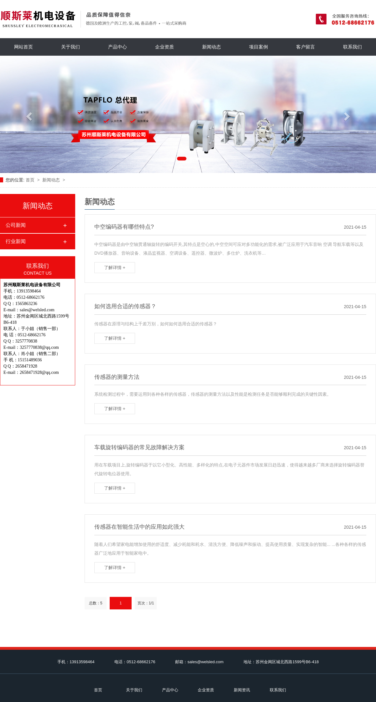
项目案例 (258, 46)
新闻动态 (211, 46)
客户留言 (305, 46)
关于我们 (70, 46)
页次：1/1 (146, 603)
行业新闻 (16, 241)
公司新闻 (16, 225)
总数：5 (95, 603)
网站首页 (23, 46)
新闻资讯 (242, 690)
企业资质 (164, 46)
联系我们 (352, 46)
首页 (31, 179)
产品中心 (117, 46)
